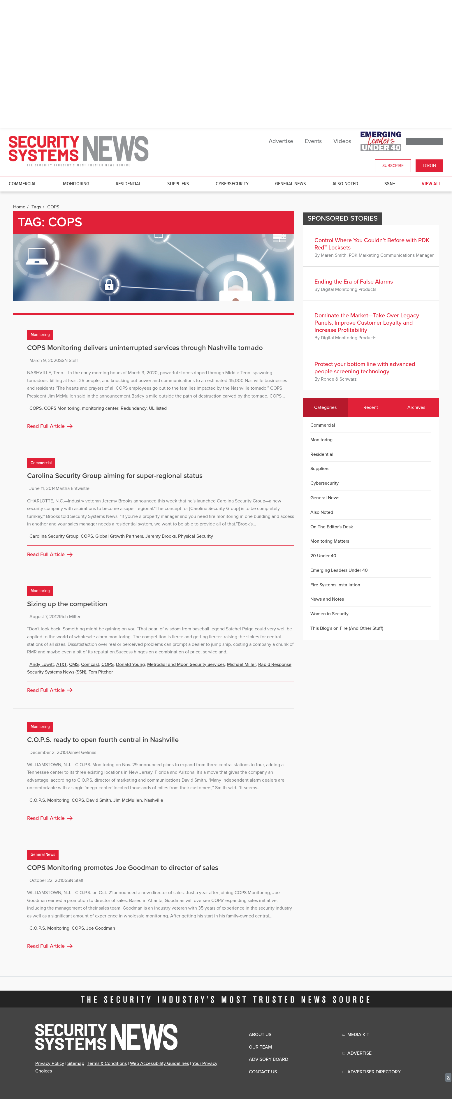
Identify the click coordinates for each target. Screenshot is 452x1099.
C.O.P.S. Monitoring (49, 800)
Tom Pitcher (101, 672)
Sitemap (75, 1063)
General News (290, 184)
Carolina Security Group (53, 536)
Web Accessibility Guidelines (159, 1063)
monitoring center (100, 408)
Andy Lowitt (41, 664)
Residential (128, 184)
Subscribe (393, 165)
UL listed (158, 408)
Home (19, 207)
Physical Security (195, 536)
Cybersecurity (232, 184)
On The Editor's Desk (331, 527)
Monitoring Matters (329, 541)
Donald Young (130, 664)
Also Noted (345, 184)
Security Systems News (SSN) (56, 672)
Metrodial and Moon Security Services (186, 664)
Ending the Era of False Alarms (353, 281)
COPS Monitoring (62, 408)
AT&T (61, 664)
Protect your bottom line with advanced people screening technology (364, 368)
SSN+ (389, 184)
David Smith (98, 800)
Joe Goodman (100, 928)
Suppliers (178, 184)
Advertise (281, 141)
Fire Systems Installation (335, 585)
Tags (36, 207)
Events (313, 141)
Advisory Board (268, 1059)
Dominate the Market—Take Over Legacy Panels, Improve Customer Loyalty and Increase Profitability (366, 323)
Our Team (260, 1047)
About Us (260, 1035)
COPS (35, 408)
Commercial (22, 184)
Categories (325, 407)
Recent (370, 407)
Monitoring (76, 184)
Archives (416, 407)
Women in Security (329, 614)
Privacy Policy (49, 1063)
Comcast (90, 664)
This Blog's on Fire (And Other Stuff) (346, 628)
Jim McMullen (127, 800)
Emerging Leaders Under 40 (339, 570)
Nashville (153, 800)
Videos (342, 141)
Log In (429, 165)
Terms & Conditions (107, 1063)
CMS (74, 664)
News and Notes (327, 599)
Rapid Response (274, 664)
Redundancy (134, 408)
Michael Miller (241, 664)
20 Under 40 (323, 556)
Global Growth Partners (119, 536)
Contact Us (263, 1072)
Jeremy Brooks (160, 536)
